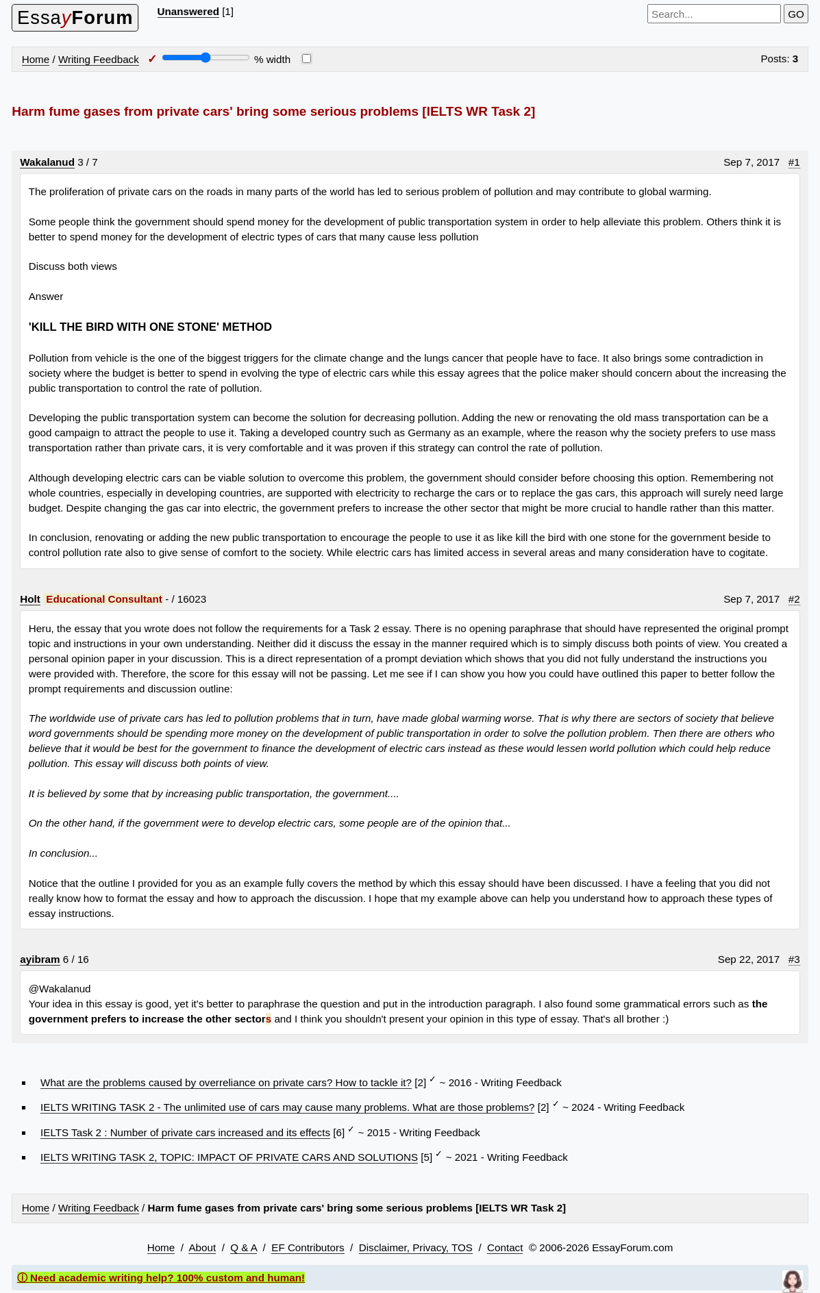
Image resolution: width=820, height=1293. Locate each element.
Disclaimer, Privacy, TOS (416, 1247)
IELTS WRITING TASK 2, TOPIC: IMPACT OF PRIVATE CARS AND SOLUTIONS (229, 1157)
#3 (794, 959)
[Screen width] (206, 57)
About (202, 1247)
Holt (30, 599)
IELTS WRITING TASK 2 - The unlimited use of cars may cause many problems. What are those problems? (287, 1107)
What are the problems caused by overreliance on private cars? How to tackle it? (226, 1082)
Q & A (243, 1247)
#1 (794, 162)
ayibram (40, 959)
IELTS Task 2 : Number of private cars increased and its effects (185, 1132)
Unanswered (188, 11)
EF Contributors (307, 1247)
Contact (505, 1247)
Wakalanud (47, 162)
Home (36, 59)
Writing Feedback (98, 59)
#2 (794, 599)
